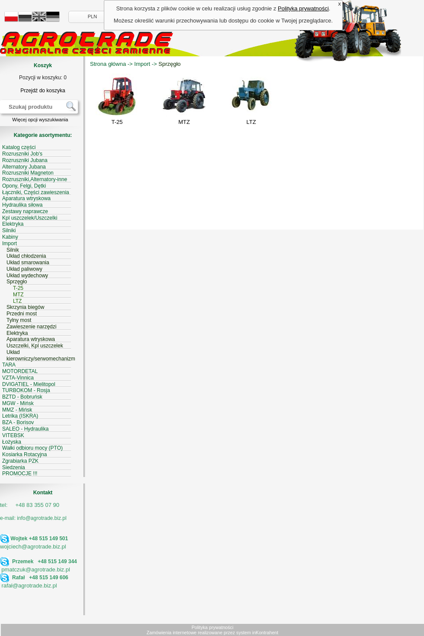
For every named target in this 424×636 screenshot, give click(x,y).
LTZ (251, 122)
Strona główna (108, 64)
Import (142, 64)
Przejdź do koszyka (42, 91)
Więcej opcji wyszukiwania (40, 119)
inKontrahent (265, 632)
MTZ (184, 122)
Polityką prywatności (303, 8)
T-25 (116, 122)
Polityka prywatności (213, 627)
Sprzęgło (169, 64)
